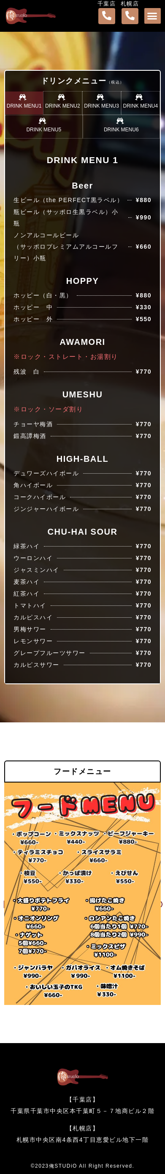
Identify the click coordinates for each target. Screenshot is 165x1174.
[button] (152, 16)
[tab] (24, 103)
